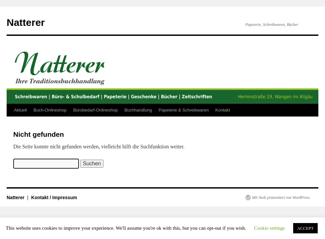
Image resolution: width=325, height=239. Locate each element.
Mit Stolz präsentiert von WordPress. (281, 197)
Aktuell (20, 110)
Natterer (26, 22)
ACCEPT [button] (305, 228)
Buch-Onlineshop (50, 110)
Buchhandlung (138, 110)
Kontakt (222, 110)
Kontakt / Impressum (54, 197)
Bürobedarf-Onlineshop (95, 110)
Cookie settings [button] (269, 228)
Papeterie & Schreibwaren (184, 110)
